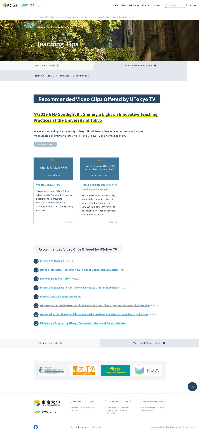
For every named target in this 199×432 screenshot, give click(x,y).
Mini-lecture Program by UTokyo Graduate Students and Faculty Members (83, 323)
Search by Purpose (130, 5)
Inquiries (146, 5)
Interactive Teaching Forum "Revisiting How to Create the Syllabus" (80, 287)
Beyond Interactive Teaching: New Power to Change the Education (79, 269)
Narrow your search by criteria (72, 75)
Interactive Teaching (52, 260)
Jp (190, 5)
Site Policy (84, 427)
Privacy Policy (97, 427)
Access (156, 5)
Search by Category (43, 75)
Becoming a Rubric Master (55, 278)
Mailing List (113, 401)
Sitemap (74, 427)
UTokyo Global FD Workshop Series (60, 296)
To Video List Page (44, 144)
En (195, 5)
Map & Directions (150, 401)
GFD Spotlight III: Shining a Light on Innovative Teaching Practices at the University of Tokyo (94, 314)
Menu (115, 5)
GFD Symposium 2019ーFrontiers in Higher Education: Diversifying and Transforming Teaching (95, 305)
